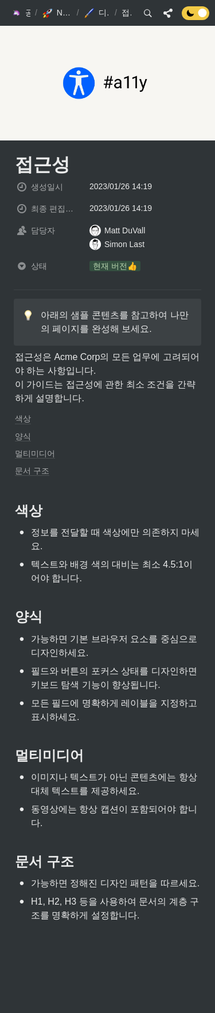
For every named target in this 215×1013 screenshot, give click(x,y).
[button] (20, 13)
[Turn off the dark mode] (195, 17)
